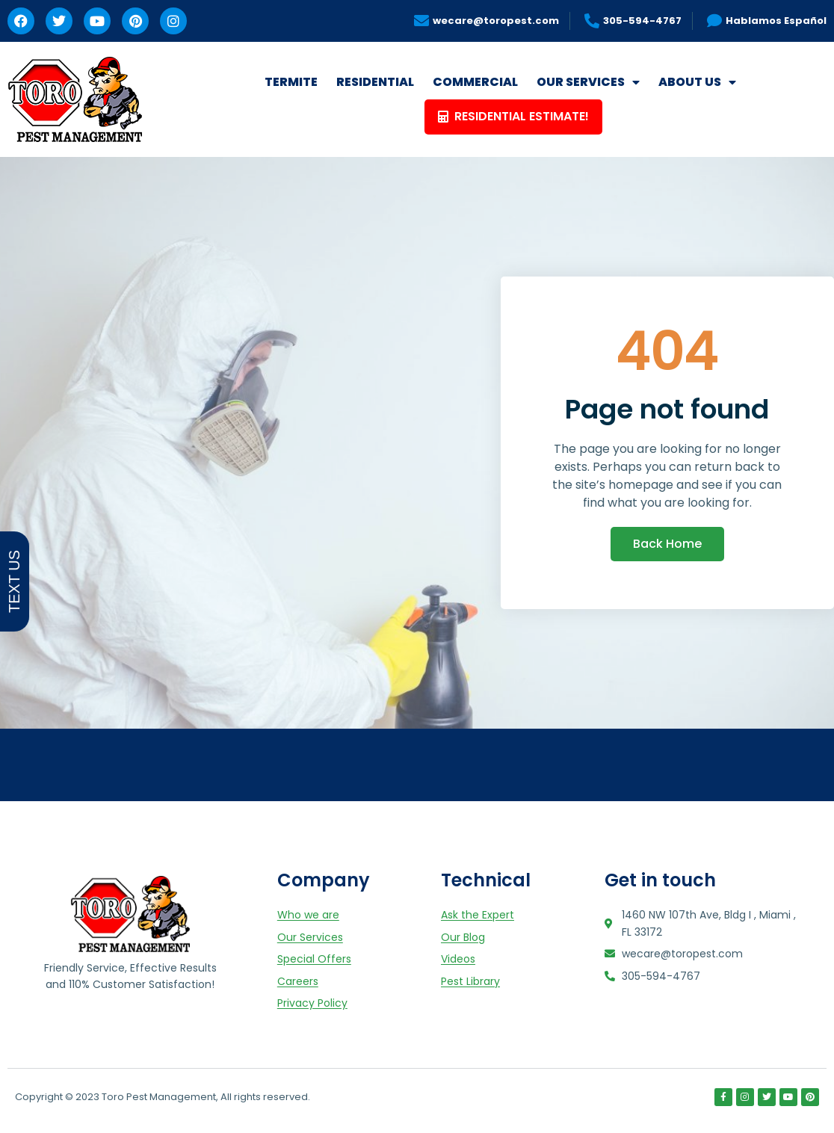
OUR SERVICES (588, 82)
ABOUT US (697, 82)
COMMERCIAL (475, 81)
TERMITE (291, 81)
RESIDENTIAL (375, 81)
